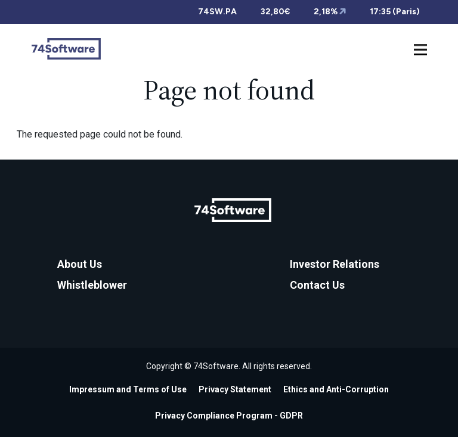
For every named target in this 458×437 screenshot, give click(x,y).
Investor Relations (334, 264)
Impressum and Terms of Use (128, 389)
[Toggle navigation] (420, 48)
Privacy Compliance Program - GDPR (229, 415)
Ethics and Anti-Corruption (336, 389)
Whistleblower (92, 285)
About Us (79, 264)
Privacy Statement (235, 389)
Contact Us (317, 285)
